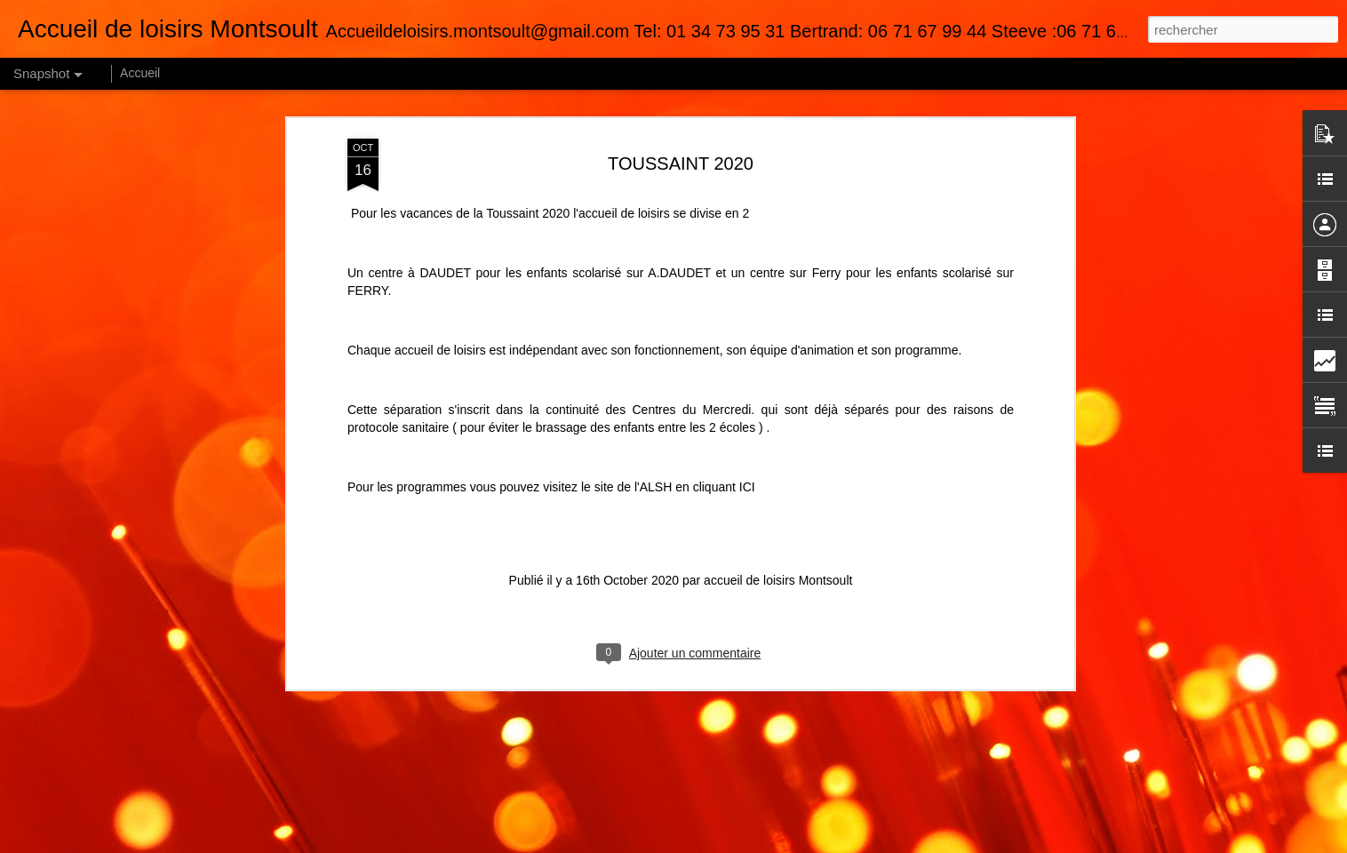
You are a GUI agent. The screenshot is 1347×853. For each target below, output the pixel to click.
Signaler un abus (872, 843)
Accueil (140, 73)
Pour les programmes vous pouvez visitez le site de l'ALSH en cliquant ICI (551, 426)
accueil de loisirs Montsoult (778, 519)
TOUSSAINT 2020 (680, 102)
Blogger (813, 843)
